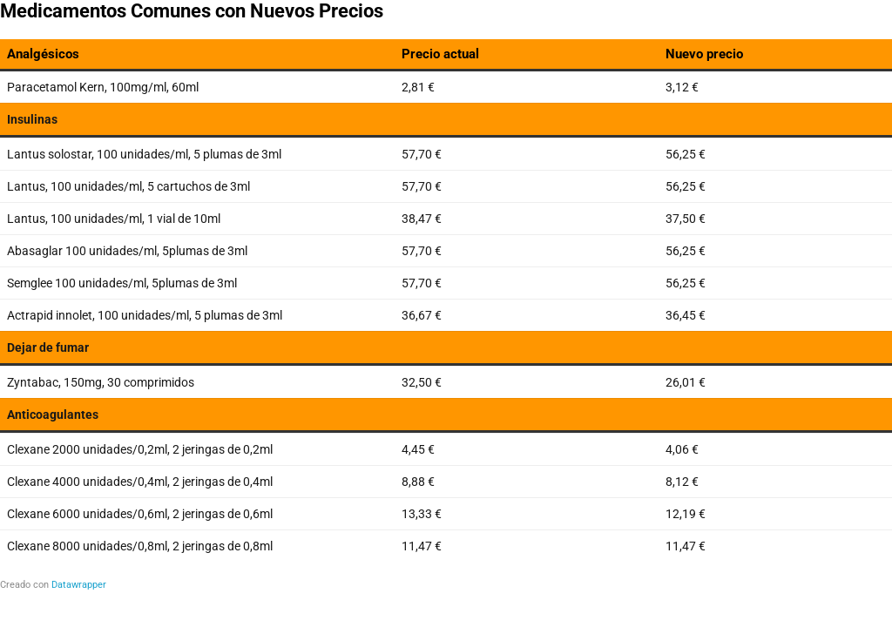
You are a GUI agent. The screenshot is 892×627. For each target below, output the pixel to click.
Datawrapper (78, 584)
